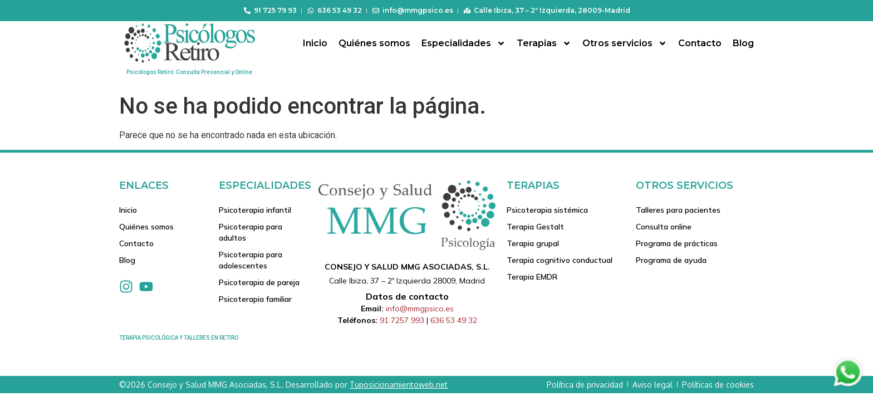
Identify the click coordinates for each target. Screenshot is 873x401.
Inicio (315, 43)
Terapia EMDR (532, 277)
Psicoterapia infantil (255, 210)
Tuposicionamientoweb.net (399, 384)
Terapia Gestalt (535, 227)
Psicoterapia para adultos (250, 232)
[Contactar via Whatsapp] (848, 385)
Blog (743, 43)
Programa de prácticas (677, 243)
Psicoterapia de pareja (259, 282)
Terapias (544, 43)
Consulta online (663, 227)
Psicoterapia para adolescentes (250, 260)
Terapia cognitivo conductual (559, 260)
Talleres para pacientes (678, 210)
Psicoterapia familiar (255, 299)
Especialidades (463, 43)
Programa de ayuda (671, 260)
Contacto (700, 43)
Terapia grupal (533, 243)
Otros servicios (624, 43)
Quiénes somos (374, 43)
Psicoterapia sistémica (547, 210)
